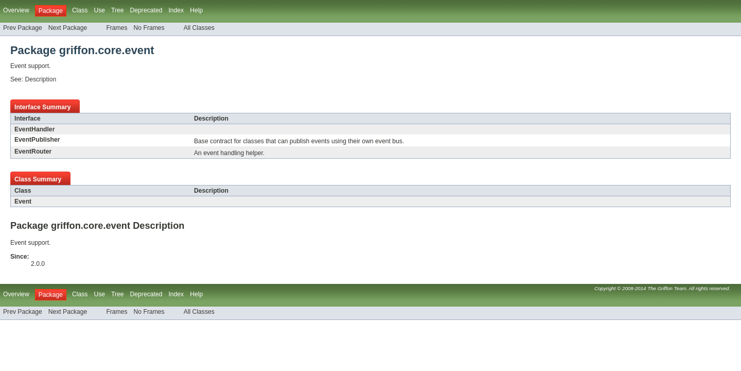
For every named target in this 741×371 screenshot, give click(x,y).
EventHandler (34, 129)
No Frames (149, 27)
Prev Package (22, 27)
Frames (116, 27)
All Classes (199, 27)
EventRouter (32, 151)
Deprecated (146, 10)
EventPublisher (37, 139)
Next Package (67, 27)
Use (99, 10)
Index (176, 10)
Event (22, 201)
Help (196, 10)
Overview (16, 10)
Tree (117, 10)
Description (40, 79)
